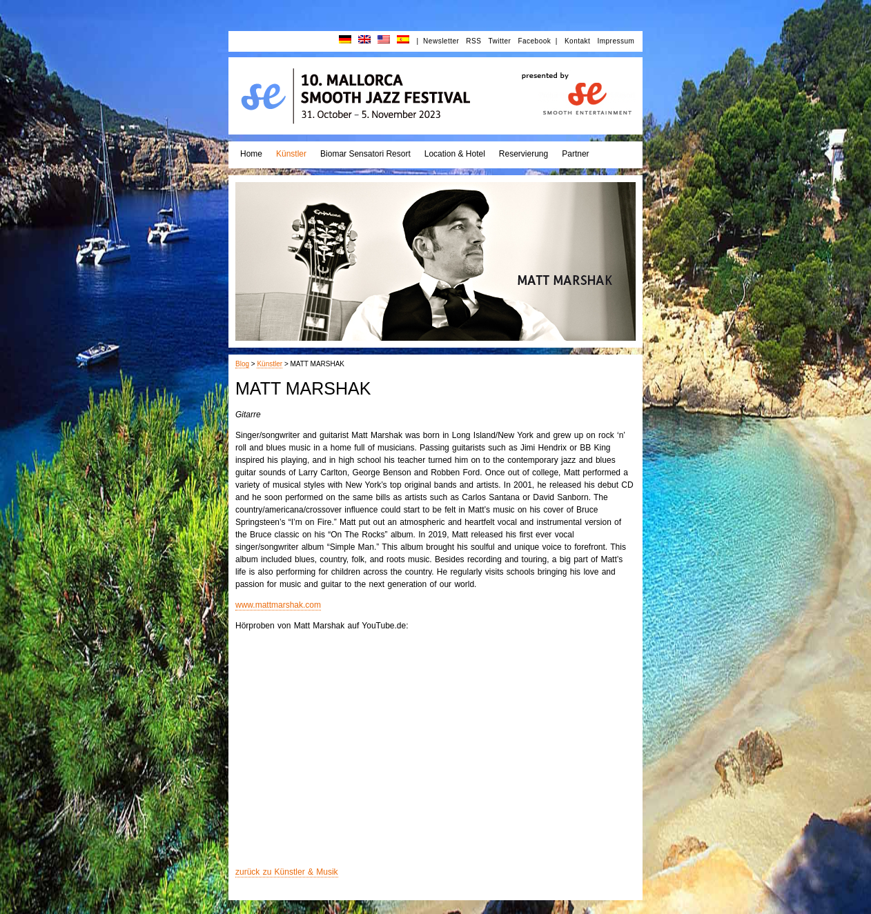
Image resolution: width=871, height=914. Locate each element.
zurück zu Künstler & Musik (286, 872)
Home (251, 154)
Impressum (615, 41)
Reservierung (523, 154)
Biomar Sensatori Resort (365, 154)
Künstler (291, 154)
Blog (242, 364)
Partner (575, 154)
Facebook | (538, 41)
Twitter (499, 41)
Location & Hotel (454, 154)
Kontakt (577, 41)
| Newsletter (437, 41)
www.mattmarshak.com (278, 605)
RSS (473, 41)
